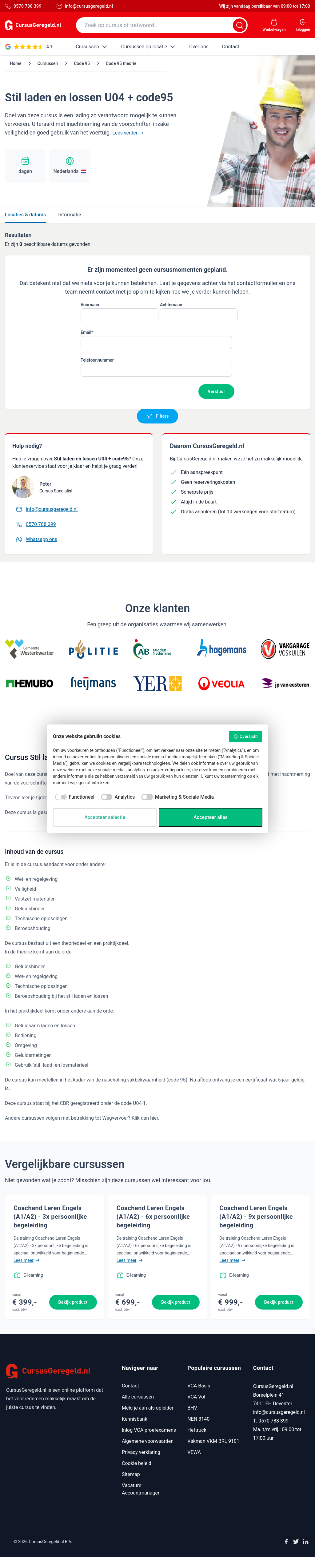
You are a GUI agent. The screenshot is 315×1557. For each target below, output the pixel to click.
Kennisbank (134, 1419)
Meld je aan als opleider (147, 1408)
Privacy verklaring (141, 1452)
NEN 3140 (198, 1419)
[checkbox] (73, 797)
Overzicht (245, 736)
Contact (130, 1386)
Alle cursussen (138, 1397)
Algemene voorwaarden (147, 1441)
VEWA (194, 1452)
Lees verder (128, 133)
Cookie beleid (136, 1463)
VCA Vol (196, 1397)
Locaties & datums (25, 215)
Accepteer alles (210, 817)
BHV (192, 1408)
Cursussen (48, 63)
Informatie (69, 215)
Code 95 (82, 63)
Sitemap (131, 1474)
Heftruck (196, 1430)
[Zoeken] (239, 25)
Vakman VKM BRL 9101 (213, 1441)
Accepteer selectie (104, 817)
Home (16, 63)
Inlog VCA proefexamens (149, 1430)
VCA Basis (198, 1386)
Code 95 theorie (121, 63)
